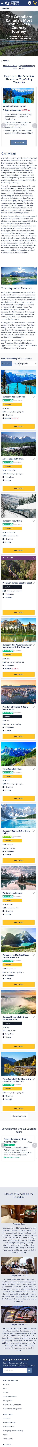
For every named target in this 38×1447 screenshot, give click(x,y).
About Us (6, 1384)
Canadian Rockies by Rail (14, 397)
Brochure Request (9, 1422)
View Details (18, 426)
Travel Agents (7, 1439)
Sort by (16, 364)
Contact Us (7, 1418)
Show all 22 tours (19, 1116)
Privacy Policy (7, 1401)
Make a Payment (8, 1427)
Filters (6, 364)
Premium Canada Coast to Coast (17, 583)
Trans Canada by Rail (12, 769)
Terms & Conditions (10, 1397)
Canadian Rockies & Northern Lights (16, 832)
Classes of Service (10, 66)
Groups (5, 1435)
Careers (6, 1393)
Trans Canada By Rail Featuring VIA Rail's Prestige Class (17, 1080)
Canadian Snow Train (12, 521)
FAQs (5, 1388)
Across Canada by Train (13, 459)
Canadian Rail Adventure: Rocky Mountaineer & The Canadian (17, 646)
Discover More (18, 142)
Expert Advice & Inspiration (12, 1409)
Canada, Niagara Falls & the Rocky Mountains (15, 1018)
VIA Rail (22, 68)
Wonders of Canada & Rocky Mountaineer (15, 708)
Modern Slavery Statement (12, 1405)
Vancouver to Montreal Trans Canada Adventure (16, 956)
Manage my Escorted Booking (13, 1431)
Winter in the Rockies (12, 893)
